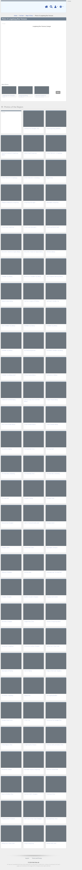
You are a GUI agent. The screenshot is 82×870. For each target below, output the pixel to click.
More (58, 92)
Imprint (27, 858)
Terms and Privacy (37, 858)
